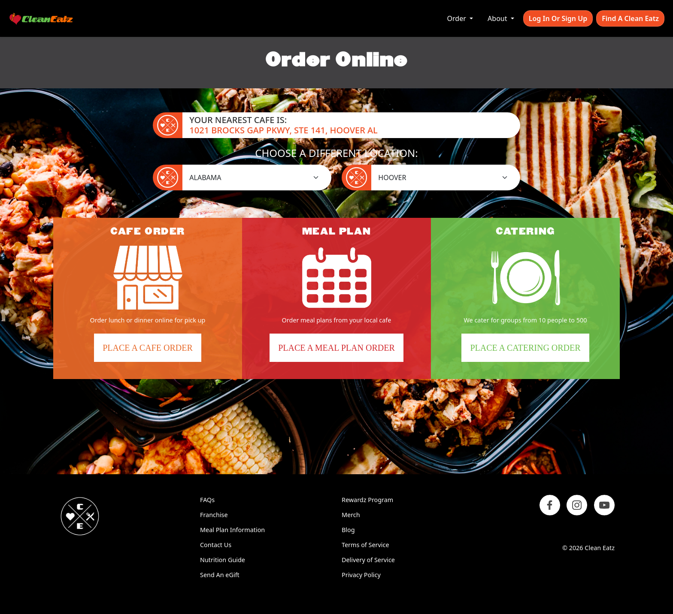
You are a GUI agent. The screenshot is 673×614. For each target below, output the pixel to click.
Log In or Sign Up (558, 18)
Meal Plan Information (232, 530)
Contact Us (215, 545)
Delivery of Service (368, 560)
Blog (348, 530)
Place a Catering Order (529, 351)
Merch (351, 515)
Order (457, 18)
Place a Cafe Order (152, 351)
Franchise (214, 515)
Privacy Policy (361, 575)
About (498, 18)
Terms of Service (365, 545)
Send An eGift (219, 575)
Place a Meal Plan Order (336, 347)
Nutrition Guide (222, 560)
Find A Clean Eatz (630, 18)
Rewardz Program (367, 500)
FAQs (207, 500)
